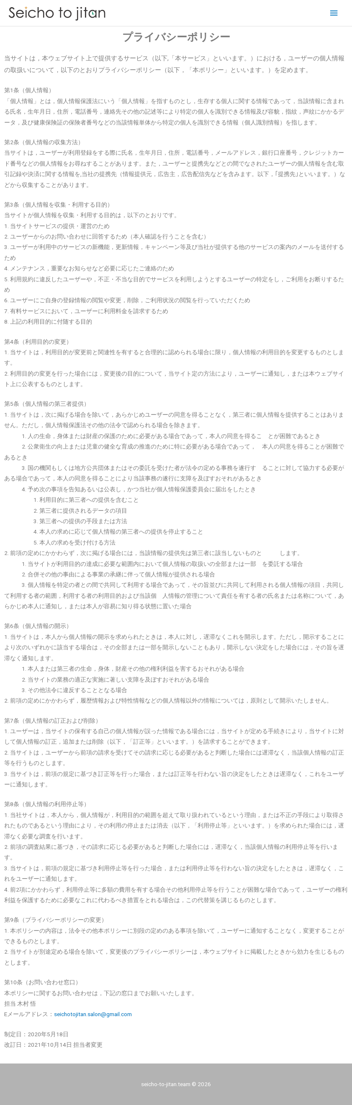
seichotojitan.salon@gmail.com (93, 1014)
